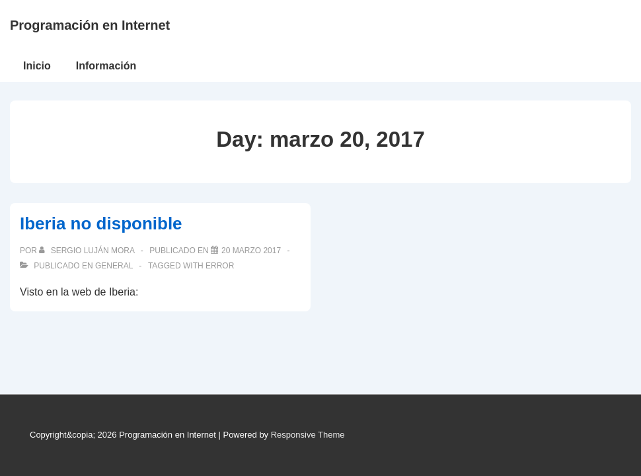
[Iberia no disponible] (251, 250)
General (114, 265)
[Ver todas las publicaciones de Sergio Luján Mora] (87, 250)
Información (106, 65)
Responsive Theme (308, 435)
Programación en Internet (90, 25)
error (220, 265)
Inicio (37, 65)
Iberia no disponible (101, 223)
